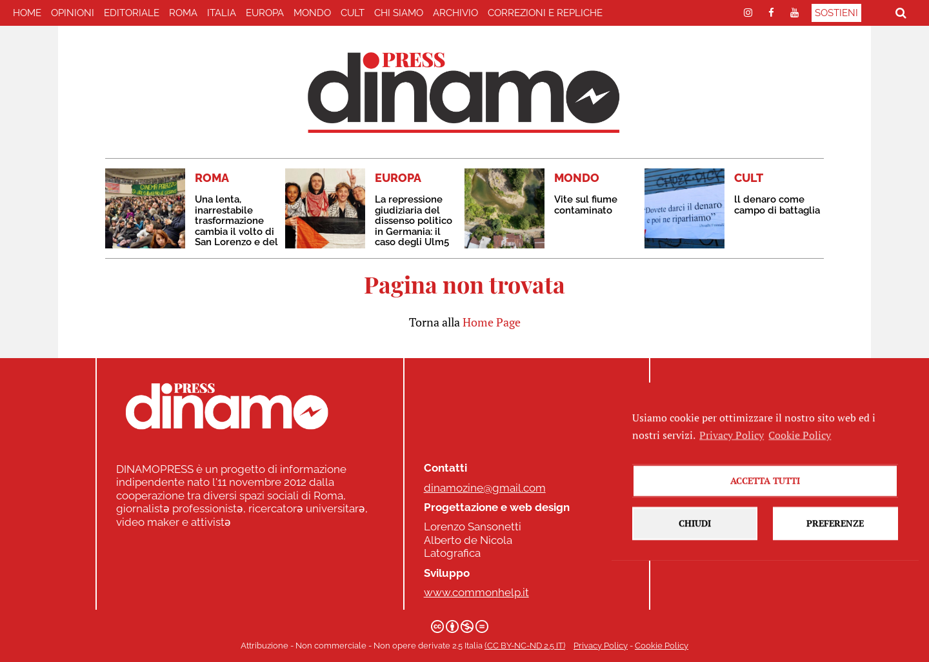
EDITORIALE (131, 13)
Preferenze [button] (835, 552)
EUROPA (265, 13)
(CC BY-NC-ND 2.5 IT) (524, 645)
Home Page (492, 322)
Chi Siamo (398, 13)
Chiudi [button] (695, 552)
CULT (353, 13)
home (27, 13)
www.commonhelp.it (476, 592)
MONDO (312, 13)
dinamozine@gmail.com (485, 487)
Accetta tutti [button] (765, 509)
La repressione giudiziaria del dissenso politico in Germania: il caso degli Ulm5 (413, 221)
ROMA (183, 13)
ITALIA (221, 13)
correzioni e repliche (545, 13)
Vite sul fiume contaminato (585, 205)
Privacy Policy (601, 645)
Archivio (455, 13)
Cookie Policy (661, 645)
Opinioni (72, 13)
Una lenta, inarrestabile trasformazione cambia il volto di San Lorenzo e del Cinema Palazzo (236, 226)
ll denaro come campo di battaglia (777, 205)
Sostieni (836, 13)
